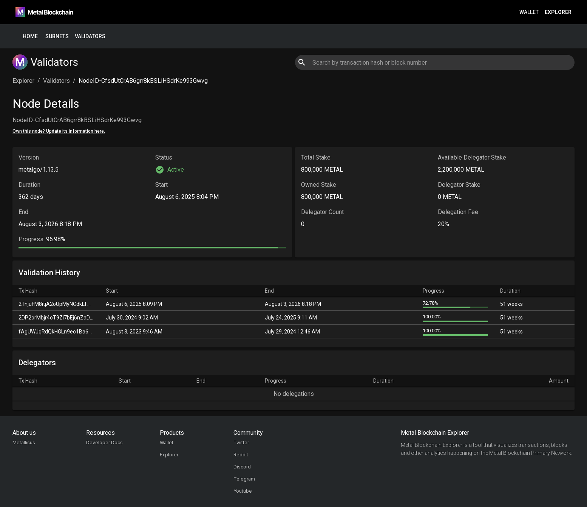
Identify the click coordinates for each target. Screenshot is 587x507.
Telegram (244, 479)
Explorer (558, 12)
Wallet (529, 12)
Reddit (240, 454)
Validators (90, 36)
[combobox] (434, 62)
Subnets (57, 36)
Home (30, 36)
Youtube (242, 491)
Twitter (241, 442)
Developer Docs (104, 442)
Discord (242, 467)
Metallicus (23, 442)
